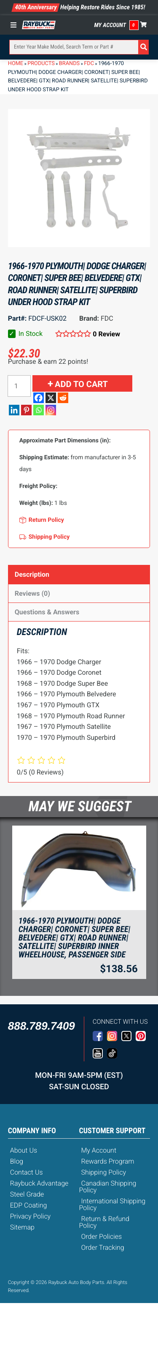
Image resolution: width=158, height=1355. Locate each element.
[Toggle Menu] (15, 25)
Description (32, 574)
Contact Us (26, 1172)
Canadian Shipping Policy (108, 1186)
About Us (23, 1150)
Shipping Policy (103, 1172)
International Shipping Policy (112, 1204)
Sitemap (22, 1227)
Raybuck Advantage (39, 1183)
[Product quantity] (19, 386)
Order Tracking (102, 1247)
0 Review (106, 334)
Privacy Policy (30, 1216)
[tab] (79, 574)
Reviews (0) (32, 593)
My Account (110, 25)
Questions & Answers (47, 612)
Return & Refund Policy (104, 1222)
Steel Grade (27, 1194)
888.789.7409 (41, 1026)
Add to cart (81, 384)
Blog (16, 1161)
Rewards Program (107, 1161)
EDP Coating (28, 1205)
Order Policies (101, 1236)
